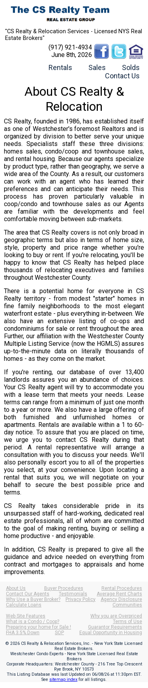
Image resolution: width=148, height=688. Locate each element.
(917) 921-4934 (70, 47)
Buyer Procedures (63, 588)
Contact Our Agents (27, 594)
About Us (16, 588)
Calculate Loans (23, 605)
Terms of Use (127, 621)
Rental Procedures (121, 588)
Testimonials (73, 594)
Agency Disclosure (121, 599)
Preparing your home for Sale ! (38, 627)
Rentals (60, 67)
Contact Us (122, 76)
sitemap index (63, 679)
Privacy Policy (81, 599)
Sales (97, 67)
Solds (131, 67)
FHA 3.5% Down (22, 632)
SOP (59, 632)
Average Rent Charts (119, 594)
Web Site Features (25, 616)
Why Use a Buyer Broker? (33, 599)
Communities (127, 605)
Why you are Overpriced (116, 616)
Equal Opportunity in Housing (110, 632)
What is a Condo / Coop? (32, 621)
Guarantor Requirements (115, 627)
